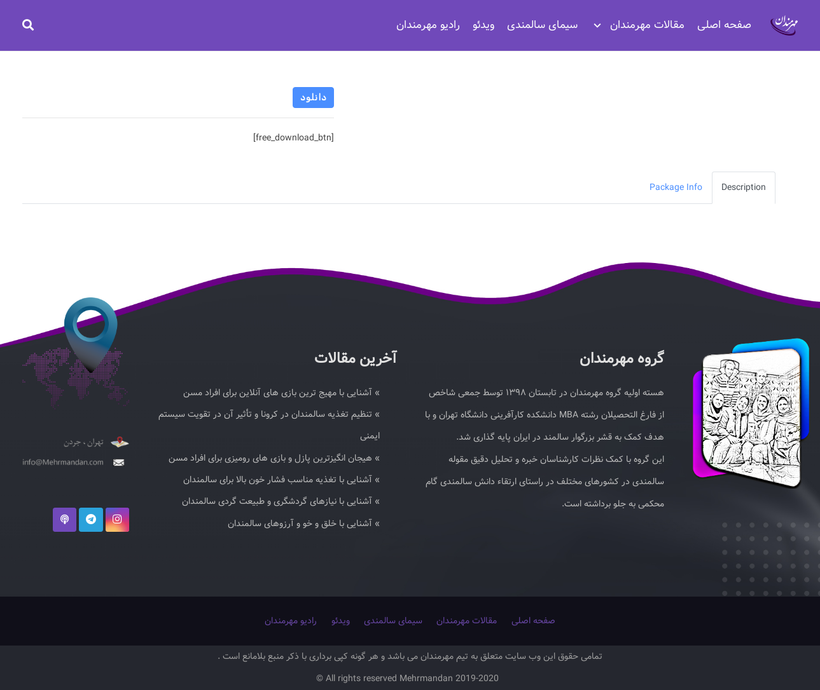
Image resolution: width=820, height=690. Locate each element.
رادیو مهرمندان (291, 621)
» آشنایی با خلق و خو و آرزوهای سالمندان (304, 523)
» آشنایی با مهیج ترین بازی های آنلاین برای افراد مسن (281, 389)
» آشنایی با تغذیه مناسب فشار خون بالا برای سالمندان (281, 478)
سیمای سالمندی (393, 621)
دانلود (313, 97)
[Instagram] (118, 516)
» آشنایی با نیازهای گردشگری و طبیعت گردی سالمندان (281, 501)
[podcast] (65, 516)
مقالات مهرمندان (466, 621)
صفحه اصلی (533, 621)
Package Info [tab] (676, 187)
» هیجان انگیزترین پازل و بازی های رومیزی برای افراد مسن (274, 456)
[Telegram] (91, 516)
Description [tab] (743, 187)
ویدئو (340, 621)
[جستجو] (28, 25)
